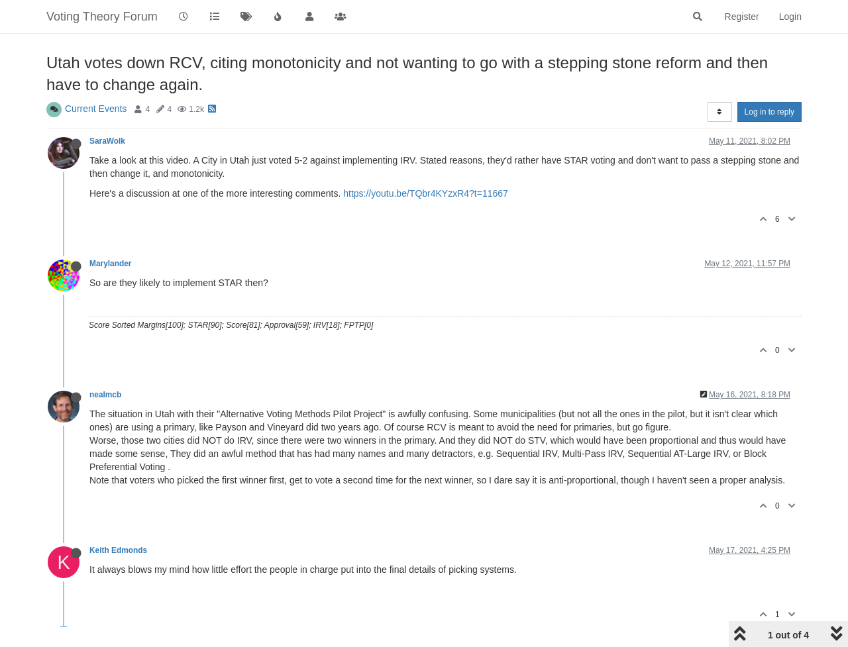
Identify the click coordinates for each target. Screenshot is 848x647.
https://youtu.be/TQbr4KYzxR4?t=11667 (425, 193)
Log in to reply (769, 112)
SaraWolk (107, 141)
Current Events (96, 108)
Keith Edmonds (118, 550)
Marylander (110, 263)
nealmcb (105, 394)
